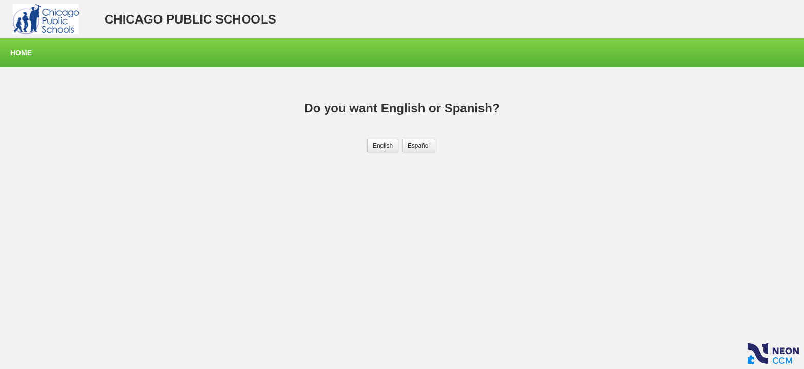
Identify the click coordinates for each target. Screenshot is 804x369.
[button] (382, 145)
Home (21, 53)
